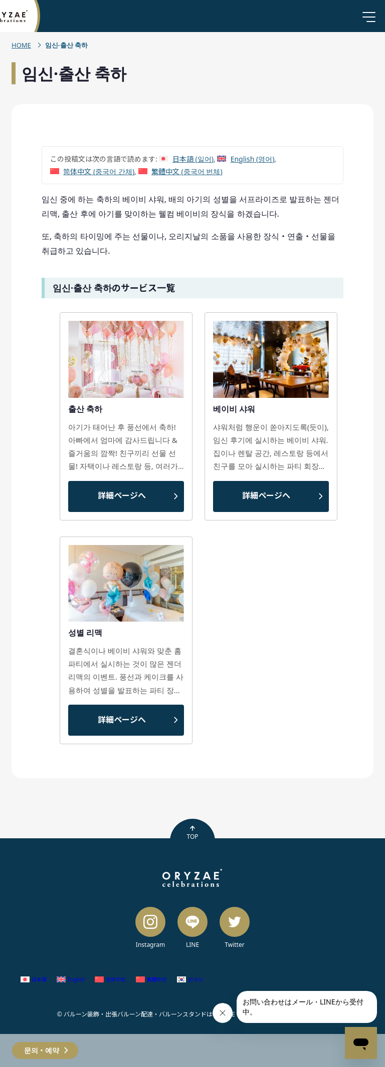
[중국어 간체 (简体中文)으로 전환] (92, 171)
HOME (21, 45)
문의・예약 (41, 1050)
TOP (192, 833)
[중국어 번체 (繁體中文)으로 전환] (180, 171)
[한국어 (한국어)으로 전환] (190, 979)
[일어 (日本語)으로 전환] (186, 159)
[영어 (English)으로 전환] (245, 159)
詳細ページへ (122, 495)
